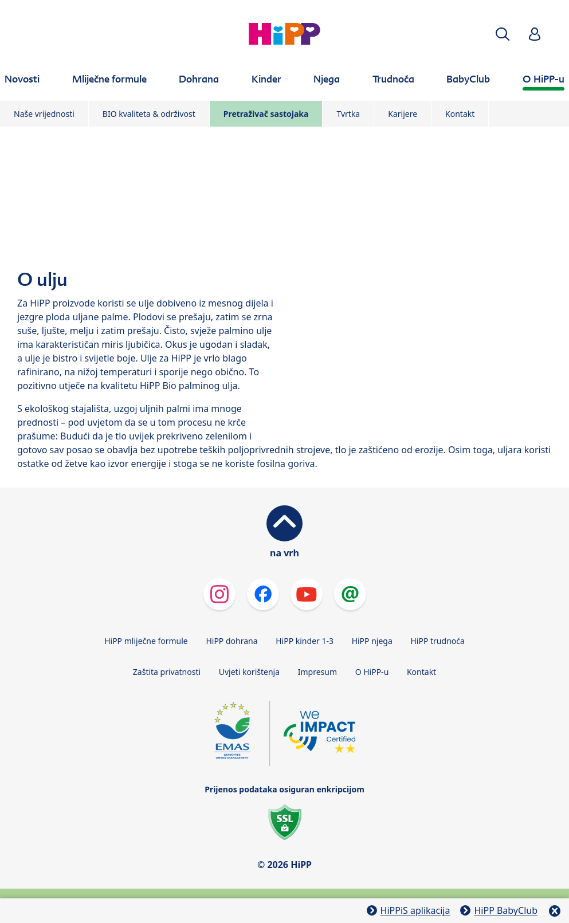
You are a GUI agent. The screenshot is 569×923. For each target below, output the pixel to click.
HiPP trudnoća (437, 640)
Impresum (317, 671)
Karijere (402, 113)
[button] (502, 34)
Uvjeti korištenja (249, 671)
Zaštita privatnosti (167, 671)
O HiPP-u (372, 671)
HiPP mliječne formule (146, 640)
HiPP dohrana (231, 640)
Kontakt (459, 113)
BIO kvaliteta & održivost (149, 113)
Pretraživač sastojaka (266, 113)
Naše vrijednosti (44, 113)
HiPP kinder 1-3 (304, 640)
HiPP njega (372, 640)
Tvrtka (348, 113)
